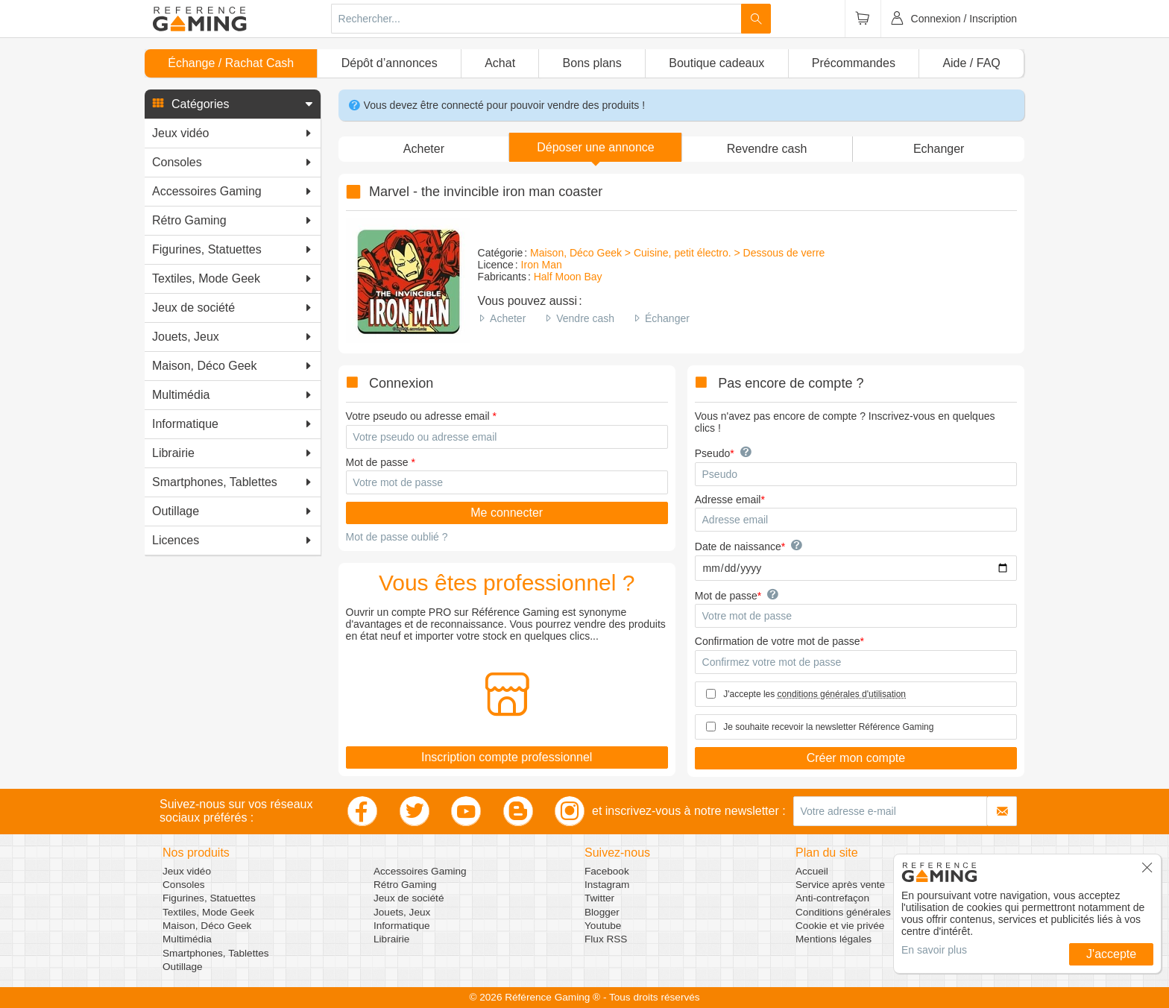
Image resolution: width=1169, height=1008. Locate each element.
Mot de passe (377, 462)
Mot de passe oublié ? (397, 537)
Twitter (599, 898)
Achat (500, 63)
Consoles (184, 884)
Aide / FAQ (971, 63)
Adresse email (728, 499)
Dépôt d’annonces (389, 63)
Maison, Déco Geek (207, 925)
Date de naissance (738, 546)
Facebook (606, 871)
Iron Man (541, 265)
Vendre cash (585, 318)
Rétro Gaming (405, 884)
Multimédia (187, 939)
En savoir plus (934, 950)
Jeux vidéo (187, 871)
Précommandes (853, 63)
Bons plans (592, 63)
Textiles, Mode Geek (208, 912)
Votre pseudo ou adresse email (418, 416)
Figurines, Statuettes (209, 898)
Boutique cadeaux (716, 63)
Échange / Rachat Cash (231, 63)
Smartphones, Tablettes (216, 953)
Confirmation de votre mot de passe (777, 641)
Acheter (508, 318)
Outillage (183, 966)
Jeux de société (409, 898)
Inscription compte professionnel (506, 757)
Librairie (391, 939)
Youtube (602, 925)
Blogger (602, 912)
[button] (233, 104)
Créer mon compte (856, 758)
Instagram (606, 884)
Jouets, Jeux (402, 912)
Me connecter (506, 512)
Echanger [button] (939, 148)
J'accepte (1111, 954)
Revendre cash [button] (767, 148)
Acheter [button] (423, 148)
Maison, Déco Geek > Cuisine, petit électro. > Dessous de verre (677, 253)
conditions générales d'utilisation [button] (842, 694)
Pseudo (712, 453)
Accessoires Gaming (420, 871)
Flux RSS (605, 939)
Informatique (402, 925)
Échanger (667, 318)
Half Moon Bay (568, 277)
